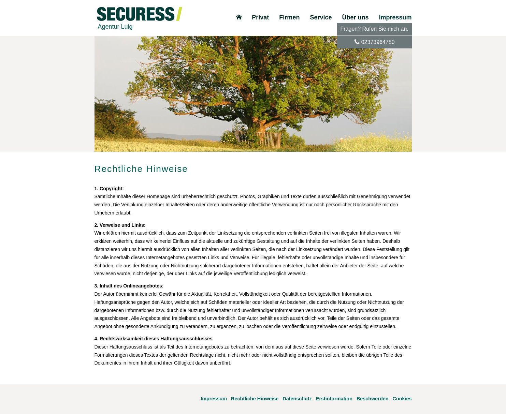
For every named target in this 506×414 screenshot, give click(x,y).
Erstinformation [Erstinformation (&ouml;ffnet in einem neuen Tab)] (334, 398)
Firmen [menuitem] (289, 17)
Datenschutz (297, 398)
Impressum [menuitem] (395, 17)
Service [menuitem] (321, 17)
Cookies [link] (402, 398)
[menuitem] (239, 17)
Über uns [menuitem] (355, 17)
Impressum (214, 398)
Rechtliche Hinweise (254, 398)
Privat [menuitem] (260, 17)
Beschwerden (373, 398)
